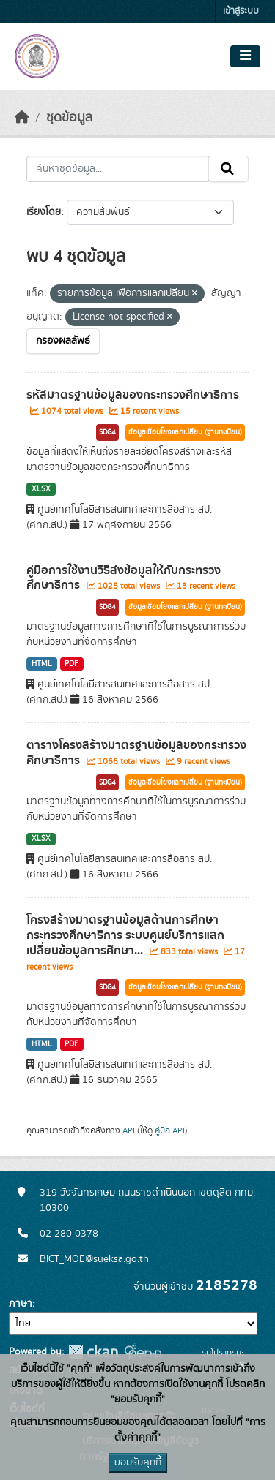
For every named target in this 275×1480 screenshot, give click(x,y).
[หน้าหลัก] (22, 117)
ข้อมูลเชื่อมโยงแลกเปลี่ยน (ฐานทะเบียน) (185, 432)
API (128, 1130)
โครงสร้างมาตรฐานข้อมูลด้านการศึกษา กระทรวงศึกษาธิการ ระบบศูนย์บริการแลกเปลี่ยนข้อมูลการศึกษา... (125, 935)
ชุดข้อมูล (69, 117)
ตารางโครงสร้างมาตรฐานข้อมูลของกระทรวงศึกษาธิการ (136, 753)
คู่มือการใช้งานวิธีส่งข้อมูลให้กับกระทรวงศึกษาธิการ (123, 578)
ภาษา (20, 1303)
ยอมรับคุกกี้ (137, 1462)
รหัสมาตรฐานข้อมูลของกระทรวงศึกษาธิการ (132, 394)
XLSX (41, 489)
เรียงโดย (43, 212)
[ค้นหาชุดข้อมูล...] (117, 169)
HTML (42, 664)
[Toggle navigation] (245, 56)
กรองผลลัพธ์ (63, 340)
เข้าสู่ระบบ (241, 11)
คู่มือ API (170, 1130)
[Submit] (228, 169)
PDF (71, 664)
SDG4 (107, 432)
